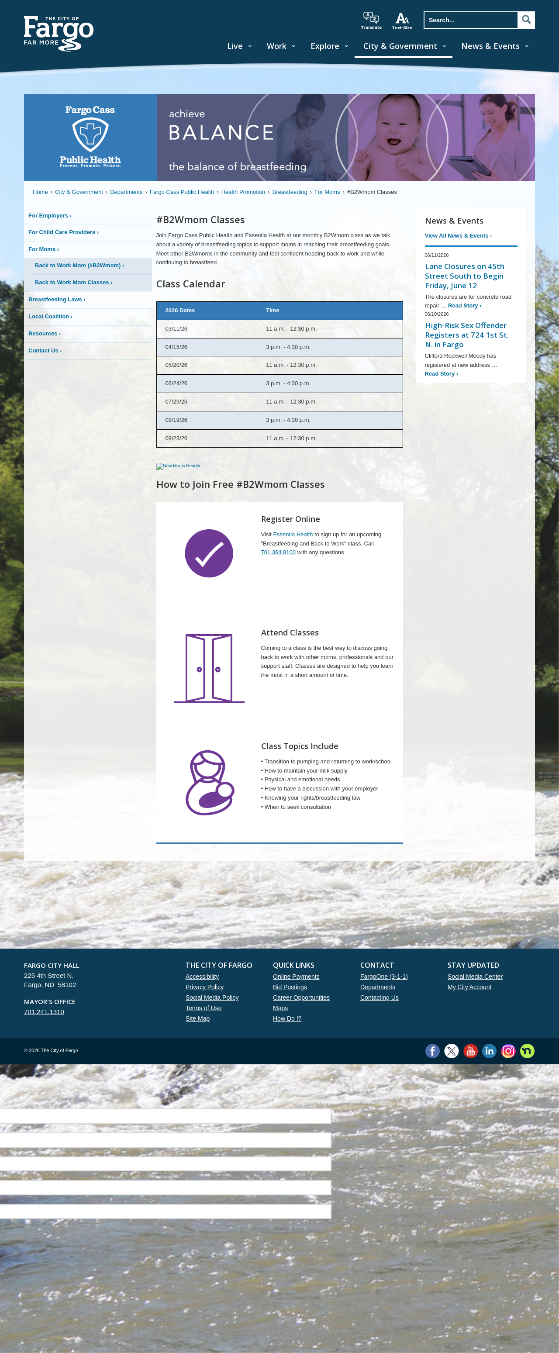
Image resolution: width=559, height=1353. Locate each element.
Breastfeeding (290, 192)
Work (276, 46)
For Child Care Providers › (63, 232)
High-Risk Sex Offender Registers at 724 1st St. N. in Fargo (467, 334)
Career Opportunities (301, 1011)
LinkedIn (489, 1065)
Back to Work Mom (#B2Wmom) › (79, 265)
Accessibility (202, 990)
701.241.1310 (44, 1025)
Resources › (44, 333)
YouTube (470, 1065)
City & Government (400, 46)
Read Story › (465, 305)
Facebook (432, 1065)
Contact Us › (45, 350)
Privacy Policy (205, 1000)
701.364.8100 (278, 566)
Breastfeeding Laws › (57, 299)
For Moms (327, 192)
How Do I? (287, 1032)
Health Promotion (243, 192)
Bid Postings (290, 1000)
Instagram (508, 1065)
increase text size (402, 21)
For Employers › (50, 215)
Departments (126, 192)
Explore (325, 46)
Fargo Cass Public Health (182, 192)
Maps (280, 1021)
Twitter (451, 1065)
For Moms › (43, 249)
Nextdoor (527, 1065)
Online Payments (296, 990)
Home (40, 192)
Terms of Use (203, 1021)
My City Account (469, 1000)
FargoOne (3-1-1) (384, 990)
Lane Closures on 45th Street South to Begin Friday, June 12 (464, 275)
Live (235, 46)
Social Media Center (475, 990)
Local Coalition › (50, 316)
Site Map (198, 1032)
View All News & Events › (458, 235)
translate (371, 20)
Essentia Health (293, 548)
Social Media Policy (212, 1011)
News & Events (490, 46)
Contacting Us (379, 1011)
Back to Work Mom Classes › (74, 282)
